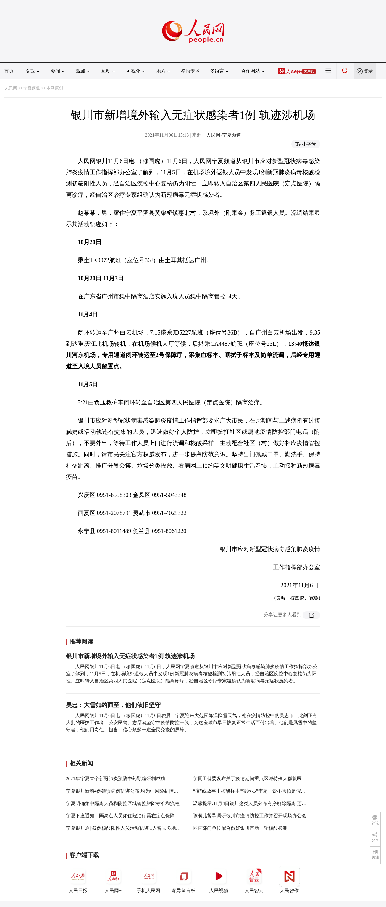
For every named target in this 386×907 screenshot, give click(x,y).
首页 (9, 70)
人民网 (11, 88)
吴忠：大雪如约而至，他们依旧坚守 (113, 705)
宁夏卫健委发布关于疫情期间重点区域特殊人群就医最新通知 (257, 778)
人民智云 (254, 879)
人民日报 (78, 879)
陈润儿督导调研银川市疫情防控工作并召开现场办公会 (249, 815)
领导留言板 (184, 879)
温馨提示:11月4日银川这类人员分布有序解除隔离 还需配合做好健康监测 (268, 803)
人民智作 (289, 879)
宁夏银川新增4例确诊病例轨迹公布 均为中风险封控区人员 (127, 791)
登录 (368, 70)
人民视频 (219, 879)
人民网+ (113, 879)
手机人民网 (148, 879)
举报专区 (190, 70)
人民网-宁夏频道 (223, 134)
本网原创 (54, 88)
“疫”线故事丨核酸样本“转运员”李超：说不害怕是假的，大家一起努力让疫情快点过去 (282, 791)
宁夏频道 (31, 88)
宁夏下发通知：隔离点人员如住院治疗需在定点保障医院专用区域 (134, 815)
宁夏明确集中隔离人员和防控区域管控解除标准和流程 (123, 803)
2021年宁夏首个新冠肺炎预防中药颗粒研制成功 (115, 778)
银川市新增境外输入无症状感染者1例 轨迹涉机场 (130, 656)
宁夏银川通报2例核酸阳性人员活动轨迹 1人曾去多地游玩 (125, 828)
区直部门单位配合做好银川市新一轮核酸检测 (240, 828)
